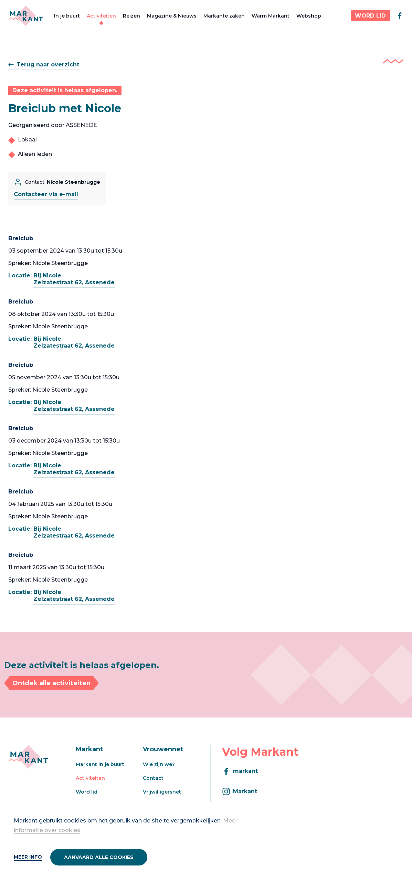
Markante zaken (224, 16)
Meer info (28, 857)
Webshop (308, 16)
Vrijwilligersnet (162, 792)
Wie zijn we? (159, 764)
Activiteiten (101, 16)
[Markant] (25, 16)
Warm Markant (270, 16)
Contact (153, 778)
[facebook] (399, 16)
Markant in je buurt (100, 764)
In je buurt (67, 16)
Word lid (86, 792)
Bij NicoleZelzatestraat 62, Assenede (74, 279)
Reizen (131, 16)
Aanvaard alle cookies (99, 857)
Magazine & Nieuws (172, 16)
